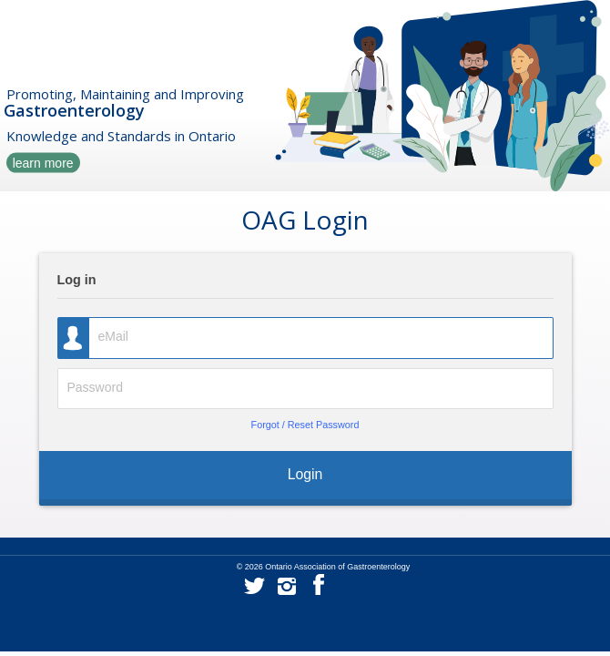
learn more (43, 162)
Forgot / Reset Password (305, 424)
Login (305, 474)
